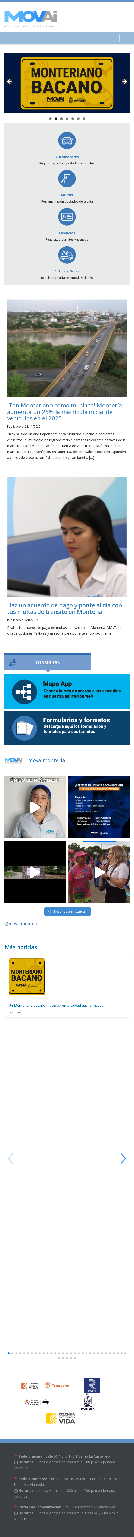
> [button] (124, 82)
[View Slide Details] (67, 83)
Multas (67, 183)
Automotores (67, 145)
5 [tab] (72, 118)
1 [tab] (50, 118)
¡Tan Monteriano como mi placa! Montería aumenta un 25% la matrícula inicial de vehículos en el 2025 (64, 411)
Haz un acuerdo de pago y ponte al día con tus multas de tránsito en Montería (64, 608)
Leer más (15, 1012)
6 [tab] (78, 118)
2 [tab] (56, 118)
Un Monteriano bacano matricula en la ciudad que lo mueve (56, 1006)
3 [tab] (61, 118)
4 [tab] (67, 118)
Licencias (67, 221)
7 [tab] (84, 118)
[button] (123, 1158)
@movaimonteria (22, 924)
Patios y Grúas (67, 259)
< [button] (9, 82)
